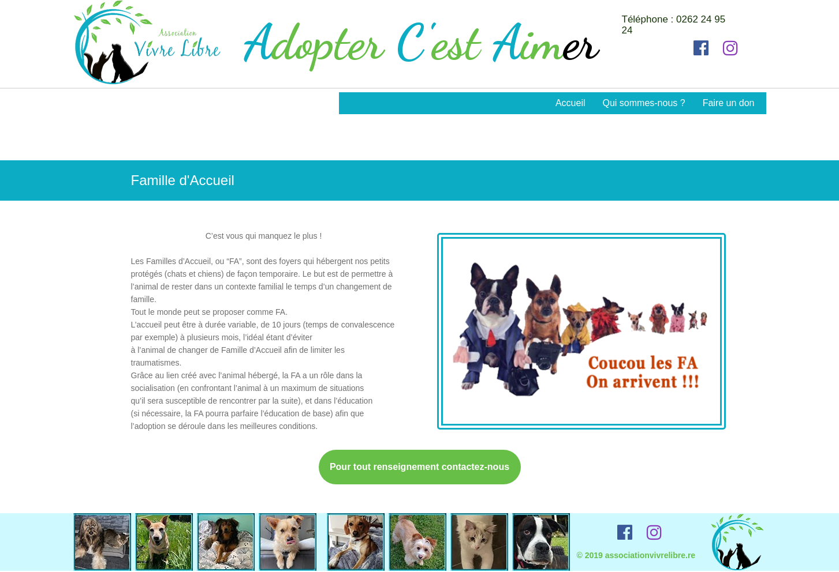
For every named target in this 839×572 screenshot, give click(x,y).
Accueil (570, 103)
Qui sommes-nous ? (643, 103)
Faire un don (729, 103)
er (581, 42)
